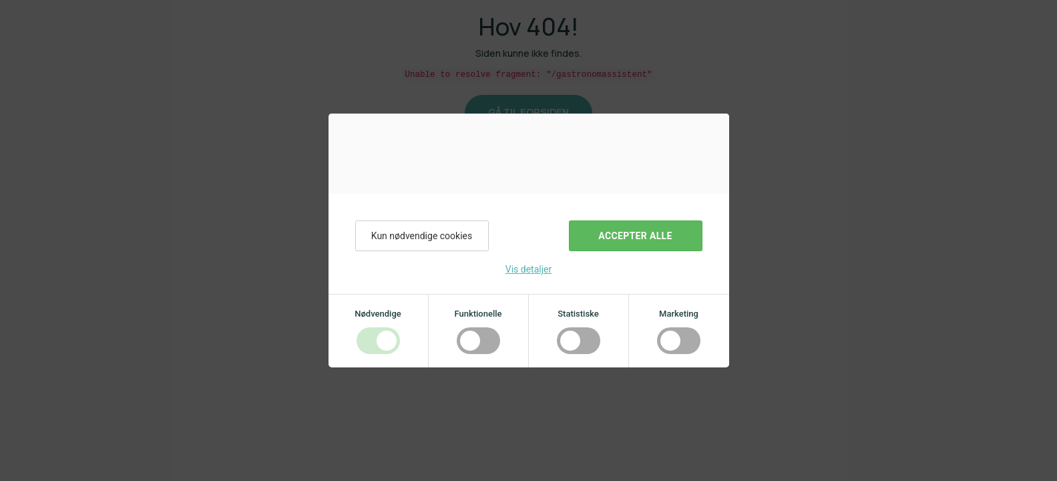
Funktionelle (477, 314)
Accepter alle (635, 235)
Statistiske (578, 314)
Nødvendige (378, 314)
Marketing (678, 314)
